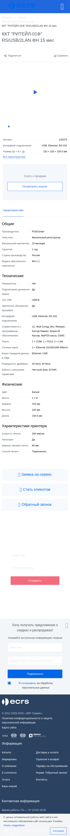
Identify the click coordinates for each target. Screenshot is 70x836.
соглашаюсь (28, 683)
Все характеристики (14, 156)
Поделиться (12, 55)
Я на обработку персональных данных (36, 685)
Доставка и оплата (47, 752)
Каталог (6, 752)
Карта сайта (9, 727)
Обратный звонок (35, 505)
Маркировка (9, 759)
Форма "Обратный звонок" (52, 772)
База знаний (9, 786)
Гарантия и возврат (48, 759)
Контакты (41, 779)
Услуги (6, 779)
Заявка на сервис (35, 475)
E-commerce (9, 772)
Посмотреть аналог (35, 186)
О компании (9, 765)
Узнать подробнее (14, 825)
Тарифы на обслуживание (52, 765)
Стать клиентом (35, 490)
